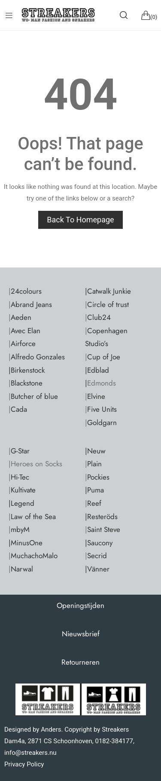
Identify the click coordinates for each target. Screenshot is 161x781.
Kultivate (23, 490)
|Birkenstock (27, 370)
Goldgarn (102, 422)
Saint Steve (103, 529)
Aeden (21, 317)
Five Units (102, 409)
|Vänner (97, 569)
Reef (94, 503)
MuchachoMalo (34, 555)
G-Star (20, 451)
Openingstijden (80, 605)
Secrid (97, 555)
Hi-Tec (20, 477)
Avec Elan (25, 330)
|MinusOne (26, 543)
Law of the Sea (33, 516)
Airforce (23, 343)
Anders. (52, 729)
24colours (26, 291)
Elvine (96, 396)
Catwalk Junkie (109, 291)
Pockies (98, 477)
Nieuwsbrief (81, 634)
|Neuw (95, 451)
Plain (94, 464)
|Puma (94, 490)
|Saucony (98, 543)
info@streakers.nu (30, 753)
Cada (19, 409)
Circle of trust (108, 304)
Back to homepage (80, 219)
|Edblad (97, 370)
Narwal (22, 569)
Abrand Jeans (31, 304)
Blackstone (27, 383)
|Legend (21, 503)
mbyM (20, 529)
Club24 (99, 317)
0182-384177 (114, 741)
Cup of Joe (103, 357)
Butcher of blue (34, 396)
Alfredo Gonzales (38, 357)
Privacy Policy (24, 764)
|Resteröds (101, 516)
